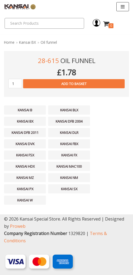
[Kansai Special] (20, 7)
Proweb (18, 226)
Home (9, 42)
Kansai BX (27, 42)
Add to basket (74, 83)
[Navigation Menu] (122, 6)
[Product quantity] (15, 83)
